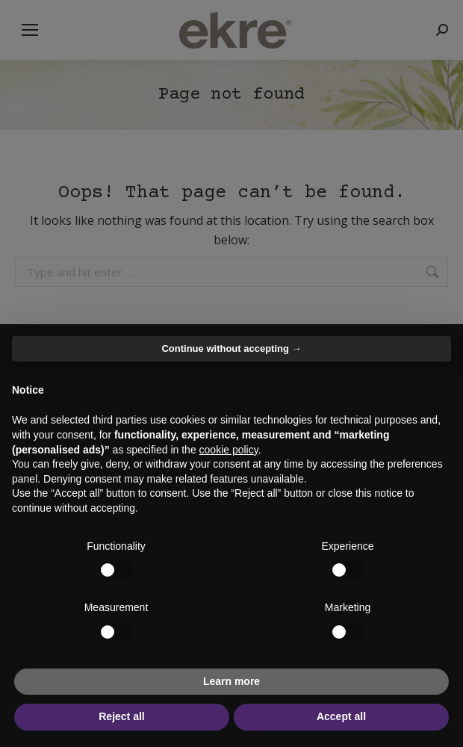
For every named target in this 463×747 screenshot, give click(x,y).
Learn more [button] (231, 681)
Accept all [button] (341, 716)
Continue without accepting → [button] (231, 348)
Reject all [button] (121, 716)
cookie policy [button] (228, 450)
